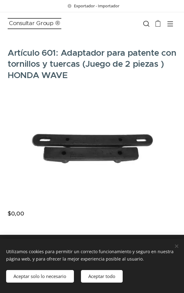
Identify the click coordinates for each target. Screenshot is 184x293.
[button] (146, 23)
